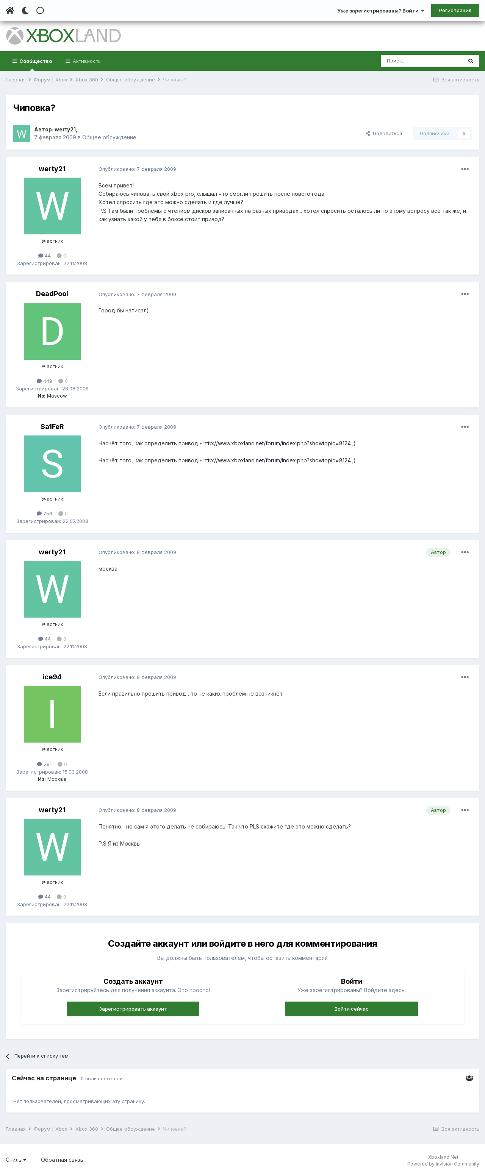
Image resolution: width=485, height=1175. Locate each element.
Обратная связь (62, 1159)
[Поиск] (421, 61)
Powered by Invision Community (443, 1164)
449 (44, 381)
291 (44, 764)
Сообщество (35, 64)
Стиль (16, 1159)
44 (44, 256)
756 (44, 513)
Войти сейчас (352, 1009)
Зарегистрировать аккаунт (133, 1009)
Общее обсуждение (109, 137)
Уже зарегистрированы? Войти (380, 11)
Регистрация (455, 10)
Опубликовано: (137, 169)
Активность (86, 61)
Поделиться (384, 133)
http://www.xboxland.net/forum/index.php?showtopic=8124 (277, 443)
